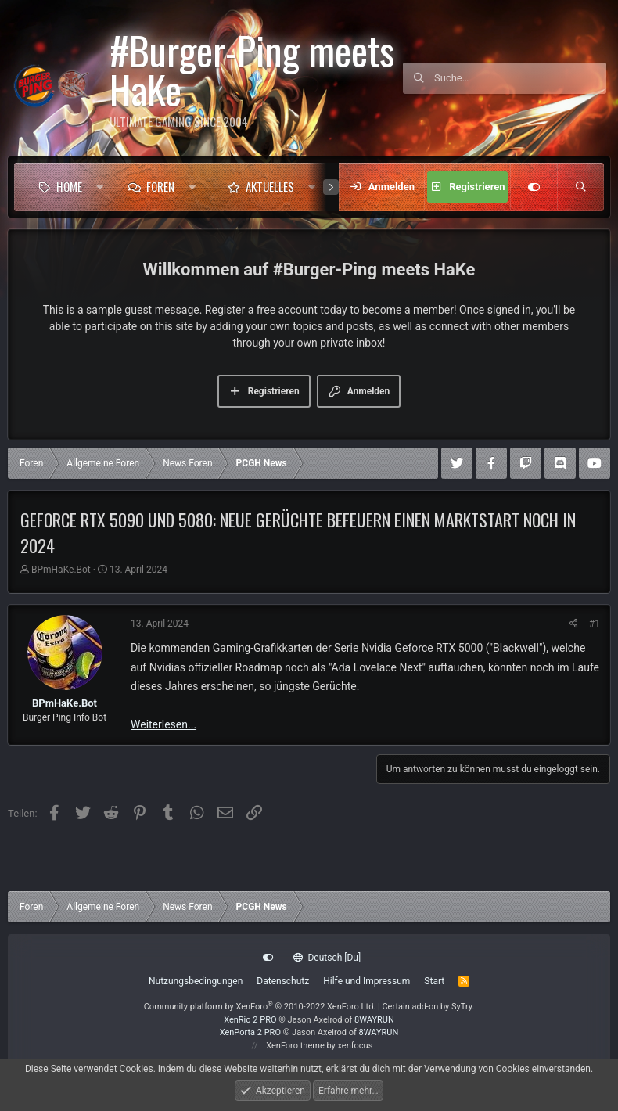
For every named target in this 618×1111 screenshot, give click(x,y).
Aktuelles (270, 186)
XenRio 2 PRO (250, 1020)
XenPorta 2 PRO (250, 1032)
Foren (160, 186)
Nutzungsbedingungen (196, 981)
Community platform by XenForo (260, 1006)
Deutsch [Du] (327, 957)
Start (434, 981)
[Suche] (520, 78)
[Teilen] (574, 623)
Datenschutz (283, 981)
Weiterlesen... (163, 724)
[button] (100, 187)
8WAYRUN (374, 1020)
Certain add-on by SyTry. (428, 1006)
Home (69, 186)
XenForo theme (295, 1046)
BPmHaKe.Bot (61, 569)
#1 (594, 623)
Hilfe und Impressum (366, 981)
